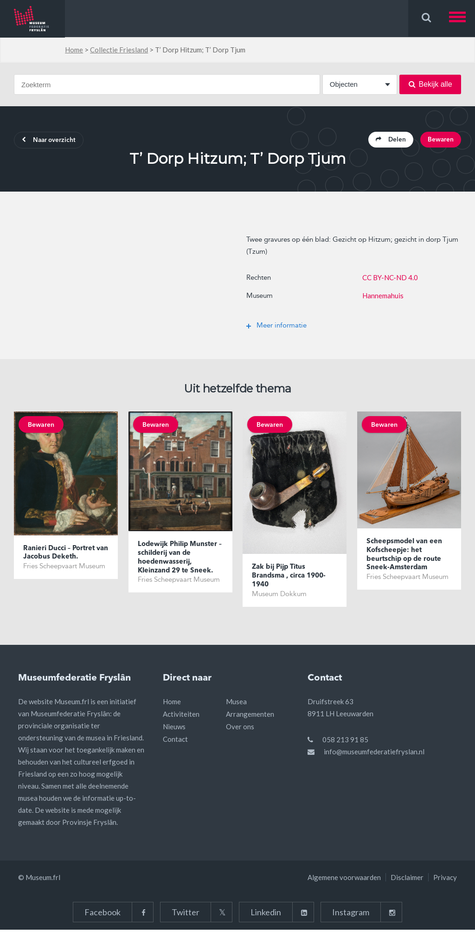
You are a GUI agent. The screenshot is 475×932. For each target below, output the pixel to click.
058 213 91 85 (345, 742)
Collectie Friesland (119, 49)
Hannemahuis (383, 296)
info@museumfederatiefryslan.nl (374, 754)
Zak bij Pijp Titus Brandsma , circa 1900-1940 (291, 578)
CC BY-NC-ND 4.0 (390, 278)
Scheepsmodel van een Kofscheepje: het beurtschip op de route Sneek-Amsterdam (405, 557)
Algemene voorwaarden (344, 879)
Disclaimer (407, 879)
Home (74, 49)
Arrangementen (250, 716)
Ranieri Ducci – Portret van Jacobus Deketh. (60, 554)
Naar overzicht (51, 141)
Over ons (240, 729)
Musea (236, 704)
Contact (175, 741)
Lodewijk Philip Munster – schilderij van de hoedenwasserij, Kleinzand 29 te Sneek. (178, 560)
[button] (462, 18)
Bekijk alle (430, 84)
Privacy (445, 879)
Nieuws (174, 729)
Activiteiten (181, 716)
